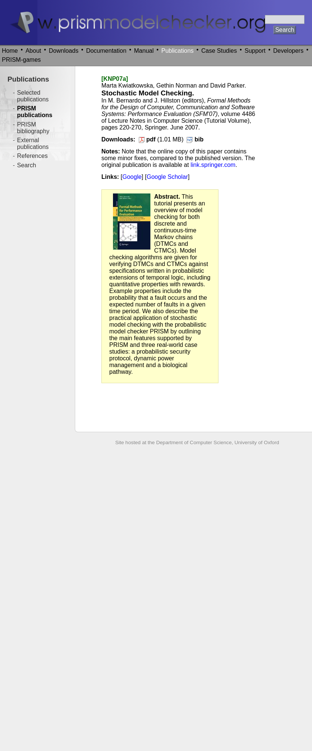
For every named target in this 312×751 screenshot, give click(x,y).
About (33, 51)
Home (10, 51)
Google (132, 177)
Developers (288, 51)
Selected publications (33, 96)
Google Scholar (167, 177)
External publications (33, 143)
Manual (143, 51)
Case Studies (219, 51)
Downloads (64, 51)
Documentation (106, 51)
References (32, 156)
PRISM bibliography (33, 127)
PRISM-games (21, 60)
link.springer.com (212, 165)
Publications (177, 51)
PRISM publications (34, 111)
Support (255, 51)
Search (26, 165)
